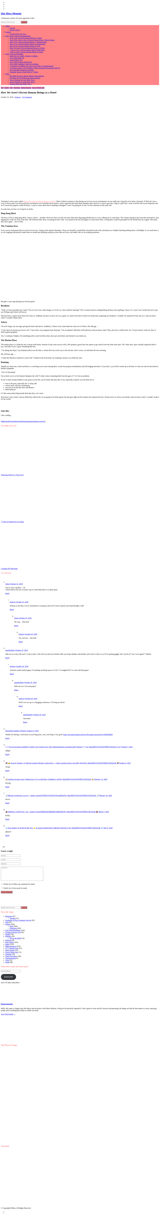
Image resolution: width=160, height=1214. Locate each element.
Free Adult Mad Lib (17, 58)
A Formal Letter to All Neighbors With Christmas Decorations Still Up (35, 68)
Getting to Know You (13, 935)
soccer (39, 421)
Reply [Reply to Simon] (7, 593)
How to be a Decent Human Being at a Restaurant (27, 44)
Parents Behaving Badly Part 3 (21, 84)
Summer (8, 957)
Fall (2, 88)
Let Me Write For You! (18, 34)
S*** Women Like (12, 951)
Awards (12, 28)
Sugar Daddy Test (16, 60)
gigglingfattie (10, 650)
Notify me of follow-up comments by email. (19, 887)
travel (43, 421)
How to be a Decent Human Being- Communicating (28, 42)
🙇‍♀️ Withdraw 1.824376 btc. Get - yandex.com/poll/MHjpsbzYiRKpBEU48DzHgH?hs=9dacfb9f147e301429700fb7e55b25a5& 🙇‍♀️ (51, 812)
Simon (7, 584)
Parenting (16, 88)
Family (6, 88)
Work (7, 965)
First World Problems (13, 933)
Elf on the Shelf (15, 941)
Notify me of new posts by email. (15, 891)
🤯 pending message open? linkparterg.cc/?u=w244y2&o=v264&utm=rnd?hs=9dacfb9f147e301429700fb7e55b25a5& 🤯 (49, 779)
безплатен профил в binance (16, 731)
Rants (7, 947)
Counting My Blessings (9, 569)
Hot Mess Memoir (11, 13)
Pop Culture (9, 945)
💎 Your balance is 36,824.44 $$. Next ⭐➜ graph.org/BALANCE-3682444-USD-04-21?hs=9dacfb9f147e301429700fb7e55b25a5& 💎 (54, 828)
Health (7, 937)
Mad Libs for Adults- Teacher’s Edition (24, 56)
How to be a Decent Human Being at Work (25, 46)
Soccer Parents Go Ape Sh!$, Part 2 (22, 82)
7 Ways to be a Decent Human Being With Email (27, 50)
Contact (8, 32)
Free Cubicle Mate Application (21, 62)
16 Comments (27, 97)
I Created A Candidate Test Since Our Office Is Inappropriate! (32, 66)
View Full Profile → (8, 1017)
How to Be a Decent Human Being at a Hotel (26, 38)
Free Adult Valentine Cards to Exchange (24, 64)
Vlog (7, 963)
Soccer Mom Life (38, 88)
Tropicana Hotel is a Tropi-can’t (12, 475)
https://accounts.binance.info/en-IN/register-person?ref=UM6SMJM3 (88, 735)
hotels (13, 421)
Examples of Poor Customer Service (18, 923)
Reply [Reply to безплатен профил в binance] (7, 738)
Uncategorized (10, 961)
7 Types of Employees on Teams (12, 522)
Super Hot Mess (11, 959)
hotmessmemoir (7, 1007)
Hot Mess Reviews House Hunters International (27, 76)
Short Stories (10, 953)
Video (7, 74)
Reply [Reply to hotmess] (12, 609)
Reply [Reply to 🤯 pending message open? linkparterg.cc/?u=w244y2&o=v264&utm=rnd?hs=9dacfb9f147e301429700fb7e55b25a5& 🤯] (7, 787)
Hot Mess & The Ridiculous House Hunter (25, 78)
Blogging (8, 919)
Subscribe (8, 979)
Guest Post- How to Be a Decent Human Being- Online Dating (32, 40)
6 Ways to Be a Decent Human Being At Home (26, 52)
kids (21, 421)
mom (24, 421)
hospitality (7, 421)
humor (17, 421)
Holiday (8, 939)
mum (28, 421)
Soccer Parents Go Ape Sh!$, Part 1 (22, 80)
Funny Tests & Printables (14, 54)
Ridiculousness (26, 88)
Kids (11, 88)
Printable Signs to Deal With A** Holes (24, 72)
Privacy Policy (15, 30)
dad (2, 421)
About (7, 26)
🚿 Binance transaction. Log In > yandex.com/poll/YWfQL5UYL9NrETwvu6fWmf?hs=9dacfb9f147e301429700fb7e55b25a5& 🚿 (52, 795)
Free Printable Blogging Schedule (22, 70)
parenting (33, 421)
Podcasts (8, 943)
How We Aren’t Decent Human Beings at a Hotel (27, 48)
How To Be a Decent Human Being (18, 36)
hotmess (18, 97)
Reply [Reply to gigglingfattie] (7, 658)
